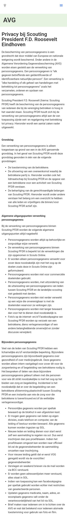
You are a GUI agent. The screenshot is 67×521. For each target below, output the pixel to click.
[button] (61, 5)
